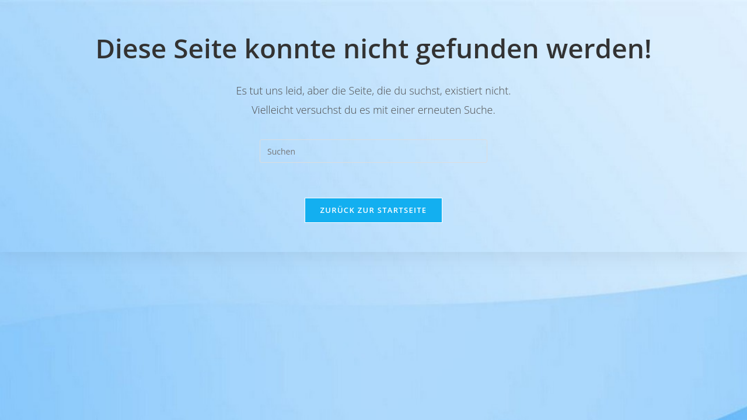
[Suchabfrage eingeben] (373, 151)
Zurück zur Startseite (373, 210)
